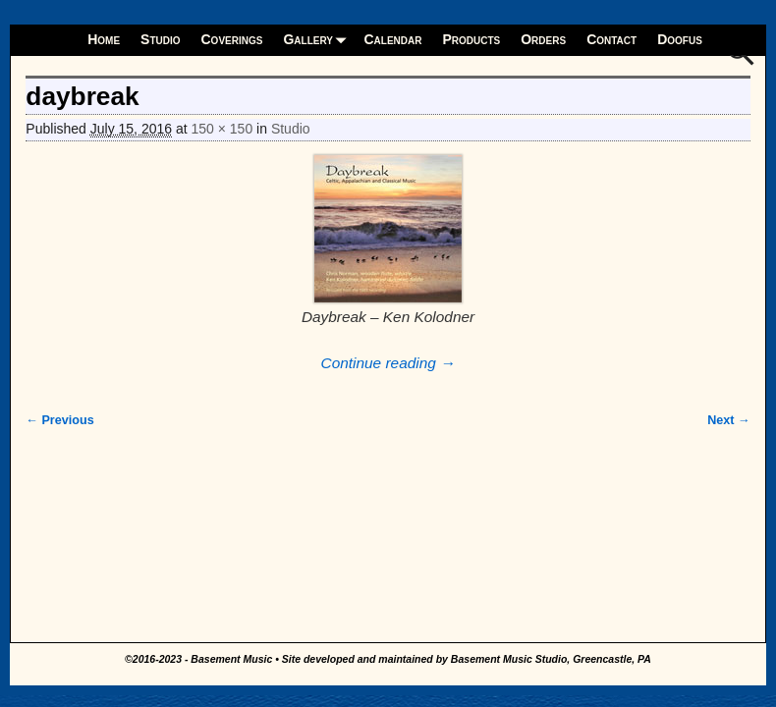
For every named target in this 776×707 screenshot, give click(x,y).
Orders (543, 39)
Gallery (318, 40)
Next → (728, 420)
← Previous (59, 420)
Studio (160, 39)
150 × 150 (222, 128)
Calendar (392, 39)
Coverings (232, 39)
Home (103, 39)
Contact (611, 39)
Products (471, 39)
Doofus (679, 39)
